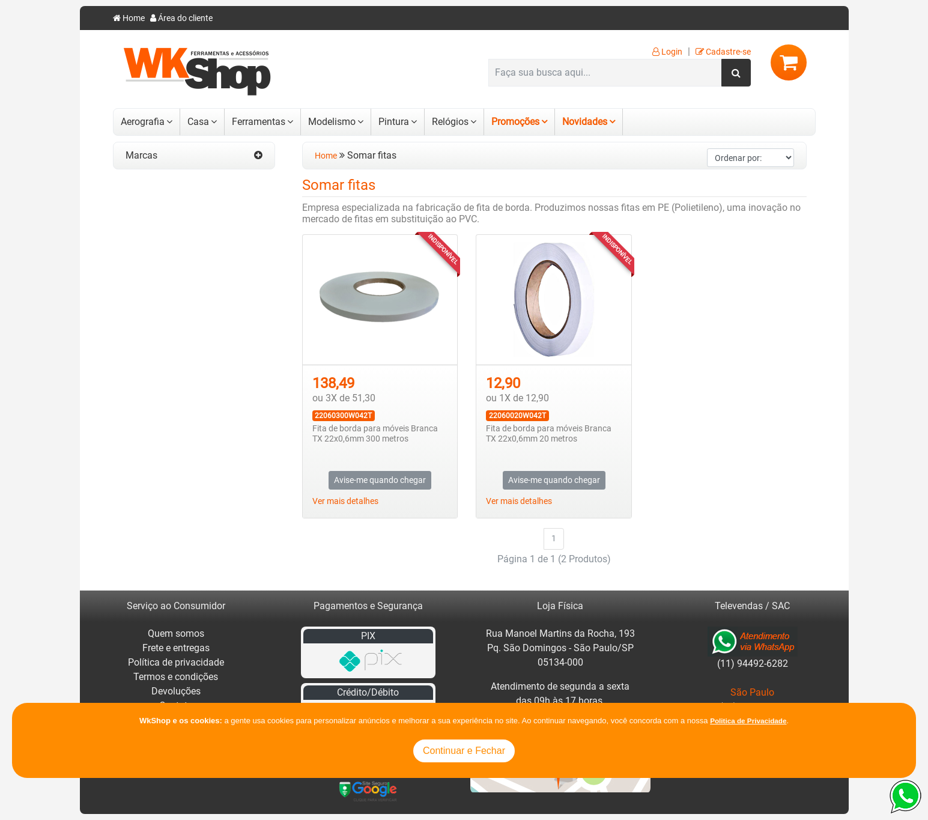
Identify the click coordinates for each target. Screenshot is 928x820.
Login (667, 52)
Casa (198, 121)
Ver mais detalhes (345, 501)
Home (129, 18)
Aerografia (143, 121)
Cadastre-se (723, 52)
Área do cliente (181, 18)
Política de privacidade (176, 662)
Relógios (450, 121)
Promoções (515, 121)
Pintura (393, 121)
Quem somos (176, 633)
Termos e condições (175, 676)
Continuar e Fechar (464, 751)
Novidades (584, 121)
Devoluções (176, 691)
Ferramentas (258, 121)
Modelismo (332, 121)
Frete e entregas (176, 648)
